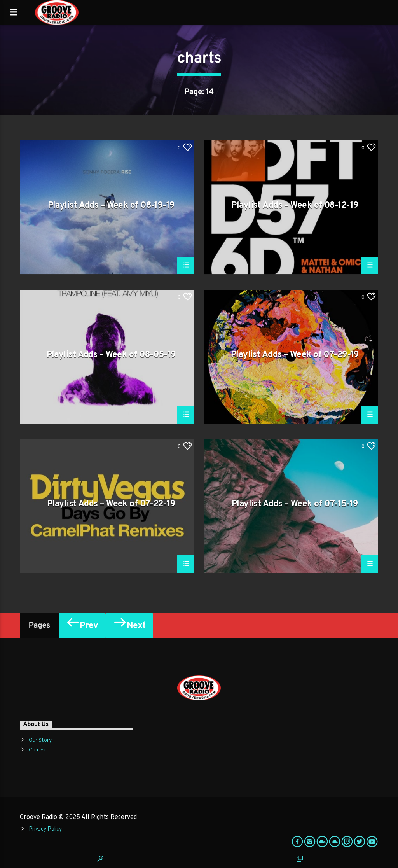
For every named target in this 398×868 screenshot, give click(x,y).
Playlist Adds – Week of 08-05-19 (111, 355)
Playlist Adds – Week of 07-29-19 (295, 355)
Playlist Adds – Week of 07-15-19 (295, 505)
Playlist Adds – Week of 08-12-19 (294, 206)
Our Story (40, 740)
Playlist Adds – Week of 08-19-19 (111, 206)
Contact (39, 750)
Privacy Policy (45, 829)
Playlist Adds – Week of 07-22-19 (111, 505)
